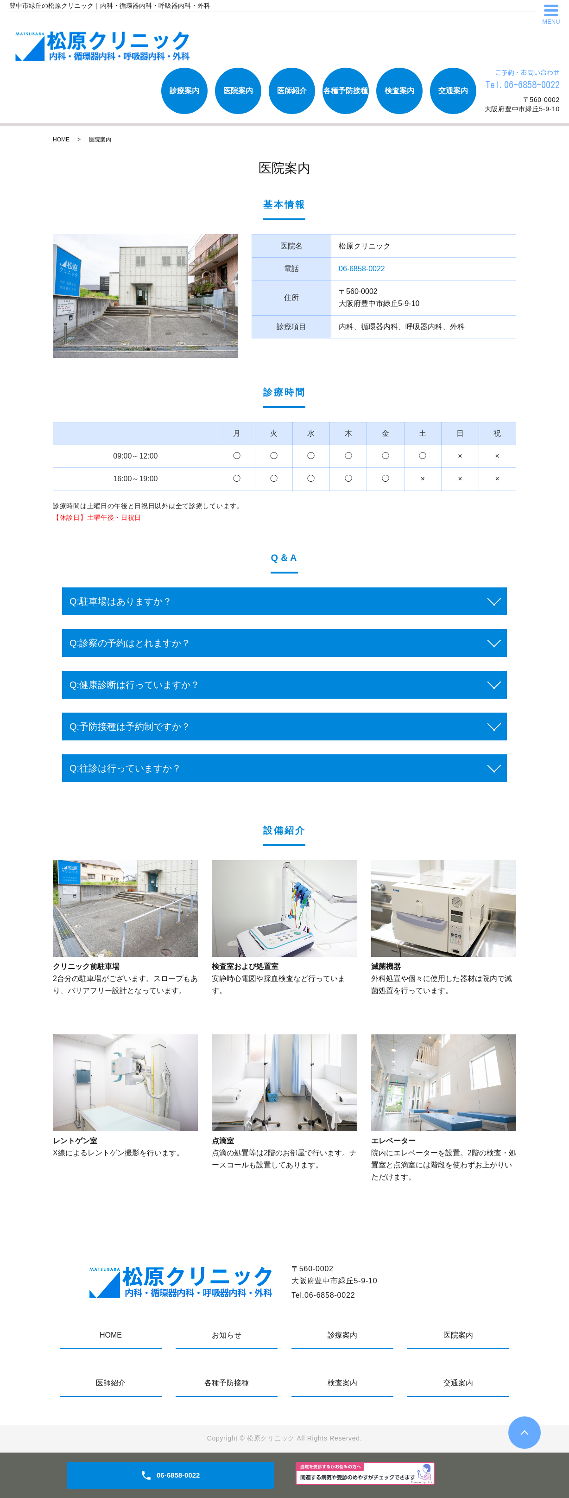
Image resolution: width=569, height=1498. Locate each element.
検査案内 (399, 91)
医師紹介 (292, 91)
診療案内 (184, 91)
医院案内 (238, 91)
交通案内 (453, 91)
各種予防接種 (345, 91)
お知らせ (226, 1335)
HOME (61, 139)
